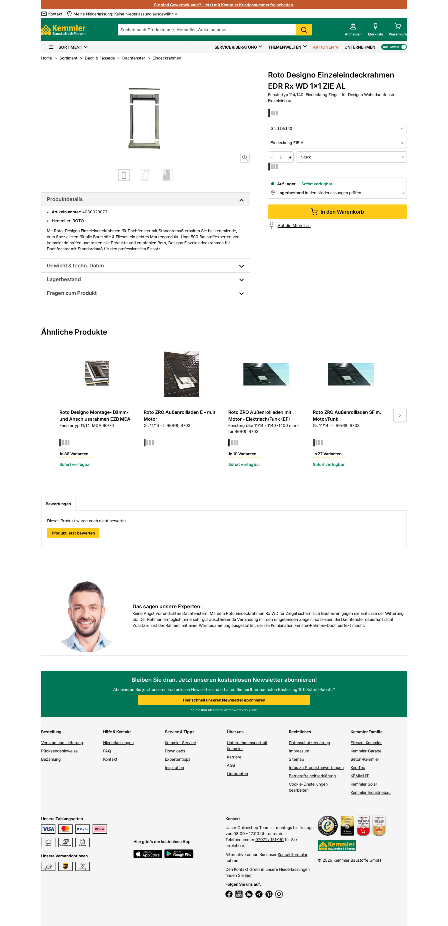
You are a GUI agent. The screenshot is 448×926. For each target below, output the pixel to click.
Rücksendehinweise (59, 750)
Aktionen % (326, 47)
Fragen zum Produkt (72, 293)
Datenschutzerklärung (309, 742)
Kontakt (110, 759)
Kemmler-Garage (366, 750)
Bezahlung (51, 759)
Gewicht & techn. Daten (75, 266)
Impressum (299, 750)
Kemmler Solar (364, 784)
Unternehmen (360, 47)
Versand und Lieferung (62, 742)
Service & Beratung (236, 47)
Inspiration (174, 767)
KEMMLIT (360, 775)
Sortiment (64, 47)
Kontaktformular (292, 854)
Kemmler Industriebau (371, 792)
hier (248, 875)
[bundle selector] (352, 157)
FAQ (107, 750)
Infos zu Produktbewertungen (316, 767)
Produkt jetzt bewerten (73, 532)
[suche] (215, 29)
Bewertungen (58, 503)
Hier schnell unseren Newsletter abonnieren (224, 700)
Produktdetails (65, 199)
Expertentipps (177, 759)
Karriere (234, 756)
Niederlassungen (118, 742)
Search (304, 29)
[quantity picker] (281, 157)
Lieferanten (237, 773)
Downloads (175, 750)
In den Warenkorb (337, 211)
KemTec (358, 767)
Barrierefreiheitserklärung (312, 775)
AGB (231, 765)
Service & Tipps (180, 731)
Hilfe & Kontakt (117, 731)
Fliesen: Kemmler (366, 742)
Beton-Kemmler (365, 759)
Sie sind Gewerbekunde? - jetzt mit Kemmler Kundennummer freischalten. (224, 4)
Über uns (235, 731)
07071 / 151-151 (269, 839)
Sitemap (296, 759)
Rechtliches (300, 731)
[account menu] (353, 29)
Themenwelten (284, 47)
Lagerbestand (64, 279)
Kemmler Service (180, 742)
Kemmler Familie (367, 731)
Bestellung (51, 731)
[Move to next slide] (400, 415)
